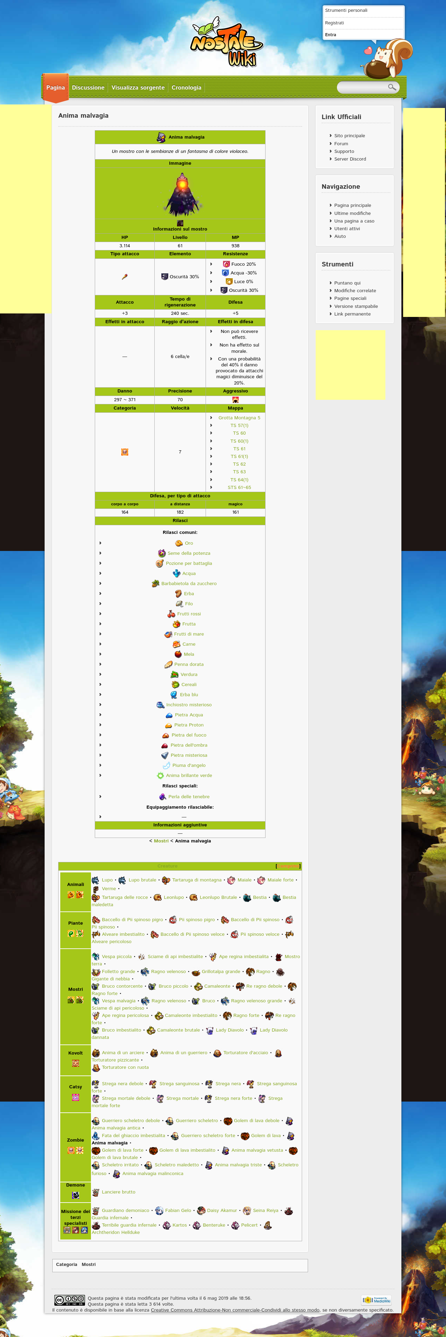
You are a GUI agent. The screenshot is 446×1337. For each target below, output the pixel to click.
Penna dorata (189, 664)
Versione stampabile (356, 306)
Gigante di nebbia (111, 978)
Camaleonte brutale (178, 1030)
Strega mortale (183, 1098)
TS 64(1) (239, 479)
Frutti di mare (189, 634)
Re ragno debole (264, 986)
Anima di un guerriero (183, 1052)
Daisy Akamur (222, 1210)
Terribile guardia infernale (129, 1225)
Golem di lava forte (123, 1150)
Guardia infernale (110, 1217)
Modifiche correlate (355, 290)
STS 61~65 (239, 487)
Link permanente (352, 314)
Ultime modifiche (352, 213)
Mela (189, 654)
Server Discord (350, 159)
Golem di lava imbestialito (187, 1150)
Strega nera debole (123, 1083)
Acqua (189, 573)
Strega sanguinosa (180, 1083)
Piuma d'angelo (189, 765)
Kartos (179, 1225)
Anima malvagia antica (116, 1128)
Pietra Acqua (189, 715)
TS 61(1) (239, 456)
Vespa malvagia (119, 1000)
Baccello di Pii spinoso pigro (132, 919)
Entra (330, 35)
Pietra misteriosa (189, 755)
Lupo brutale (142, 880)
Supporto (344, 151)
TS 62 (239, 464)
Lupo (107, 880)
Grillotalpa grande (221, 971)
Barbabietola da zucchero (189, 583)
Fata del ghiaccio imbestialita (133, 1135)
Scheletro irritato (120, 1164)
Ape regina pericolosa (125, 1015)
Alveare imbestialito (123, 934)
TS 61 (239, 448)
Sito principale (349, 135)
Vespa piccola (117, 956)
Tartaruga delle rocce (125, 897)
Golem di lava (266, 1135)
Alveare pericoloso (111, 941)
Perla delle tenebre (188, 796)
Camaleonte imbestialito (191, 1015)
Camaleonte (217, 986)
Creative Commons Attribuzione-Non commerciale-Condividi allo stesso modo (235, 1310)
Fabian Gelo (178, 1210)
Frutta (188, 624)
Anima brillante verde (189, 775)
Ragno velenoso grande (256, 1000)
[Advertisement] (350, 365)
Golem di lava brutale (115, 1157)
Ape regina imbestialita (244, 956)
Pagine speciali (350, 298)
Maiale (245, 880)
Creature (167, 866)
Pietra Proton (188, 725)
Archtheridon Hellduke (116, 1232)
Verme (109, 888)
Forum (341, 143)
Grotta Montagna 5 (239, 417)
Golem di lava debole (256, 1120)
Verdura (189, 674)
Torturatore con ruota (125, 1067)
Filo (189, 603)
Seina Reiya (265, 1210)
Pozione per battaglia (189, 563)
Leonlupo (174, 897)
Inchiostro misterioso (189, 704)
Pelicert (249, 1225)
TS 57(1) (239, 425)
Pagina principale (352, 205)
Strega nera (228, 1083)
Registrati (334, 23)
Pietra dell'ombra (189, 745)
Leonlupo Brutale (218, 897)
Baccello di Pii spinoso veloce (193, 934)
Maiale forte (281, 880)
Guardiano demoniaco (125, 1210)
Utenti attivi (347, 228)
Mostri (161, 841)
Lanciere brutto (119, 1192)
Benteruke (214, 1225)
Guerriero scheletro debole (131, 1120)
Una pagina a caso (354, 221)
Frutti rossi (189, 614)
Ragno (263, 971)
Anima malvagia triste (238, 1164)
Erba (189, 593)
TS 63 (239, 471)
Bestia (260, 897)
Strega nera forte (233, 1098)
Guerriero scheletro (197, 1120)
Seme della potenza (189, 553)
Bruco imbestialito (121, 1030)
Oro (189, 543)
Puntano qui (347, 283)
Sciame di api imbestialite (175, 956)
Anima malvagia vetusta (257, 1150)
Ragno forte (105, 993)
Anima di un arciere (123, 1052)
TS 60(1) (239, 441)
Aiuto (340, 236)
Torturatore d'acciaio (245, 1052)
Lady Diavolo (230, 1030)
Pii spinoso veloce (260, 934)
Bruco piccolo (173, 986)
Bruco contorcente (122, 986)
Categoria (66, 1264)
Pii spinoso (103, 927)
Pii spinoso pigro (197, 919)
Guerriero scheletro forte (208, 1135)
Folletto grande (118, 971)
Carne (189, 644)
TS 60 (239, 433)
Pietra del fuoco (189, 735)
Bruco (208, 1000)
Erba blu (189, 694)
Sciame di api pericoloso (118, 1008)
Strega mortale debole (126, 1098)
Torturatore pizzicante (115, 1060)
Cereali (189, 684)
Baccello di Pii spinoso (255, 919)
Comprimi (288, 866)
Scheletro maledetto (177, 1164)
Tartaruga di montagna (197, 880)
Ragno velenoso (168, 971)
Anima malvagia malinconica (152, 1173)
